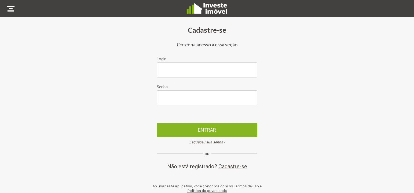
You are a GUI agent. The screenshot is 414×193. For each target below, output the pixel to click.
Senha (162, 86)
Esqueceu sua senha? (207, 142)
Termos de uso (246, 186)
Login (161, 59)
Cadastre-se (232, 166)
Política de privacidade (207, 190)
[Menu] (10, 8)
